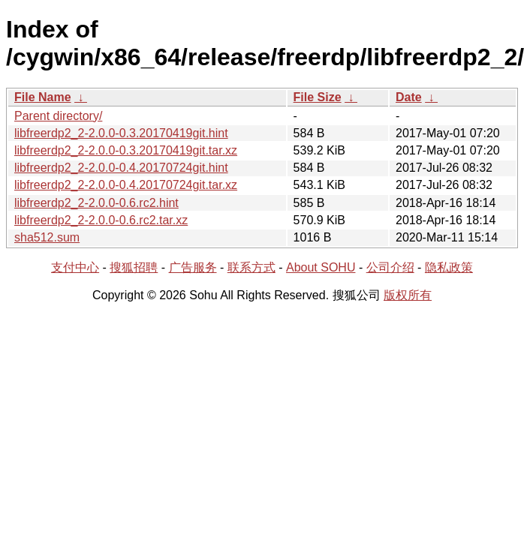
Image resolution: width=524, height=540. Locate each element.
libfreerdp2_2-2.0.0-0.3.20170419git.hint (121, 133)
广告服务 (193, 267)
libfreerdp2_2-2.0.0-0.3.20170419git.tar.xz (125, 150)
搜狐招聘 (134, 267)
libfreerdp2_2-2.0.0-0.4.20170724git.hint (121, 167)
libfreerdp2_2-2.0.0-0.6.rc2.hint (96, 202)
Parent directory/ (58, 116)
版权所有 (408, 295)
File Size (318, 97)
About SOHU (320, 267)
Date (409, 97)
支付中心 (75, 267)
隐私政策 (449, 267)
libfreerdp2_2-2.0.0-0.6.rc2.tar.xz (101, 220)
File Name (42, 97)
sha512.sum (47, 237)
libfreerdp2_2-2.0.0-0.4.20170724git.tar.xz (125, 184)
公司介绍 (390, 267)
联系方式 (251, 267)
